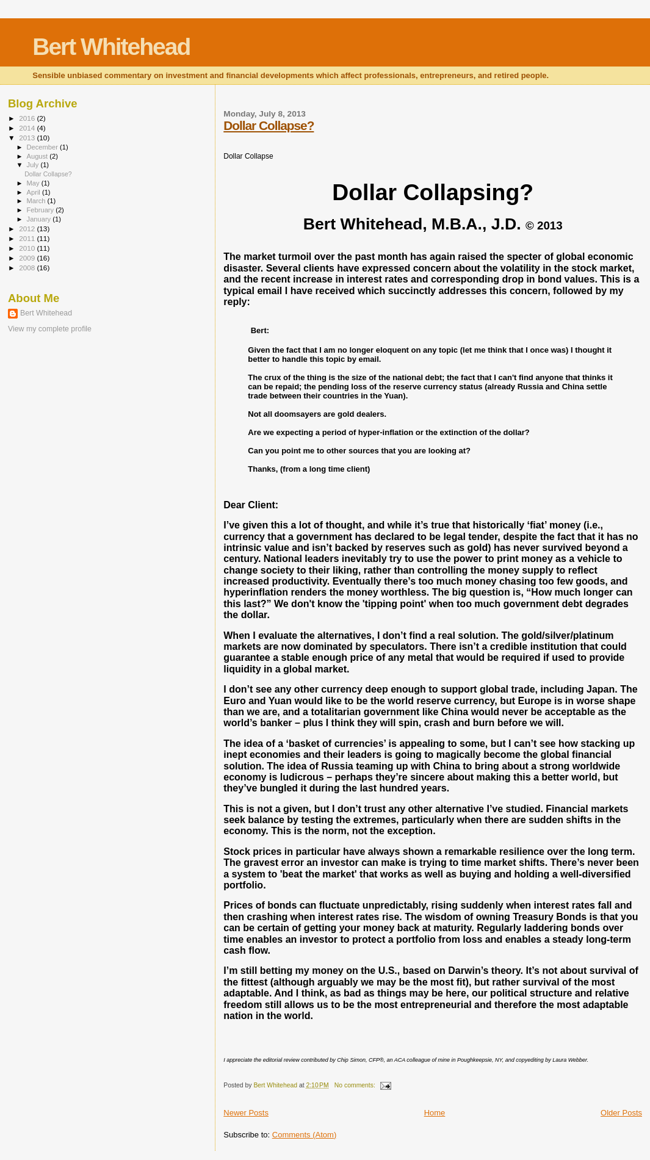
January (40, 219)
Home (435, 1112)
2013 (28, 138)
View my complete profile (50, 329)
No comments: (355, 1085)
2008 (28, 268)
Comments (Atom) (304, 1134)
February (41, 210)
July (34, 164)
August (38, 156)
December (43, 147)
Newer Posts (246, 1112)
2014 (28, 128)
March (37, 200)
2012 (28, 228)
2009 (28, 258)
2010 (28, 248)
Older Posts (621, 1112)
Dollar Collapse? (268, 125)
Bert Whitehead (111, 47)
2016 (28, 118)
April (34, 192)
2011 (28, 238)
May (34, 183)
